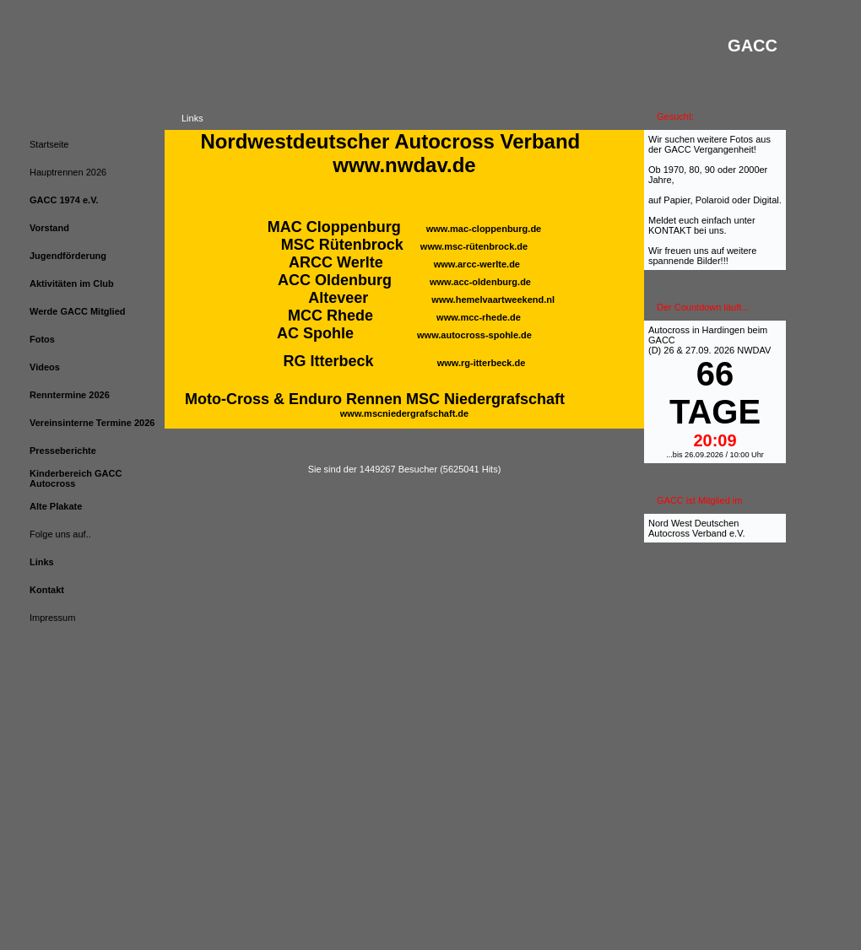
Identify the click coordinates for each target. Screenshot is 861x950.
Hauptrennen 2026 (68, 172)
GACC (661, 340)
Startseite (49, 144)
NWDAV (754, 350)
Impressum (52, 618)
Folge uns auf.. (60, 534)
